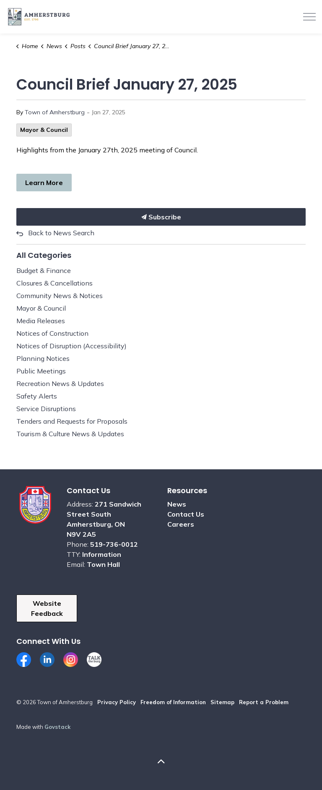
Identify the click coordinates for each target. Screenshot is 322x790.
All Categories (43, 255)
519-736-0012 (114, 544)
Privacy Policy (116, 702)
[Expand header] (309, 16)
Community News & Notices (59, 295)
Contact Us (185, 514)
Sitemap (222, 702)
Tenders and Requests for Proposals (71, 421)
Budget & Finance (43, 270)
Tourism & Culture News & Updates (70, 434)
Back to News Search (61, 233)
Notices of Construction (52, 333)
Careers (180, 524)
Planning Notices (43, 358)
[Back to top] (161, 761)
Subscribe (161, 216)
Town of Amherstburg (55, 112)
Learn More (44, 182)
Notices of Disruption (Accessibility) (71, 346)
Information (101, 554)
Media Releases (40, 321)
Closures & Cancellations (54, 283)
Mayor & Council (44, 130)
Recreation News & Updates (60, 383)
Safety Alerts (36, 396)
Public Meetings (41, 371)
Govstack (57, 726)
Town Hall (103, 564)
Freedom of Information (173, 702)
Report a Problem (263, 702)
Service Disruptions (46, 408)
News (176, 504)
